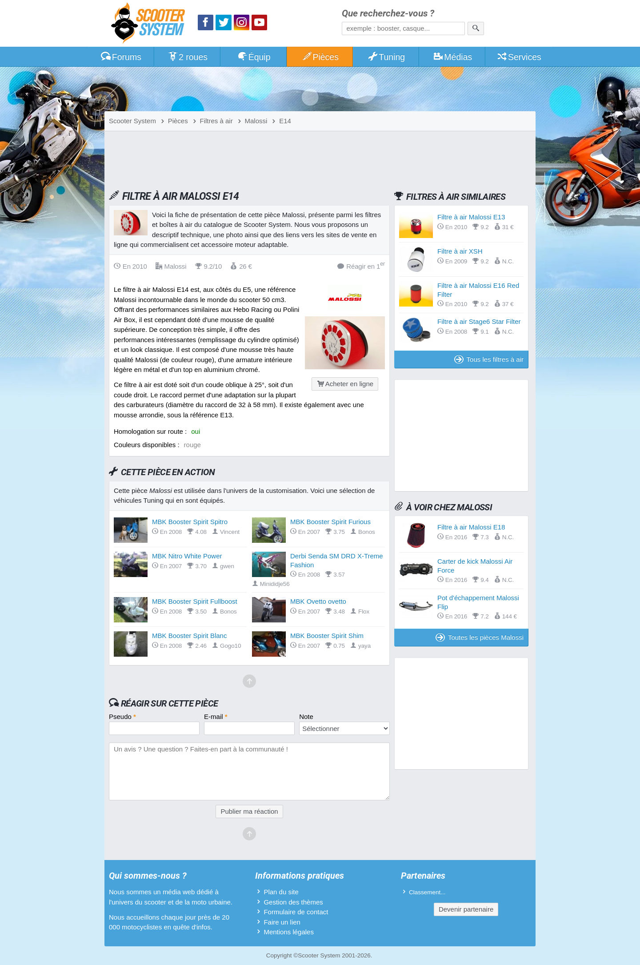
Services (518, 57)
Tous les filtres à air (489, 359)
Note (306, 716)
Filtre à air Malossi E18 (471, 527)
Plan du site (281, 892)
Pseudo (122, 716)
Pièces (320, 57)
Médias (452, 57)
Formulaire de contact (296, 912)
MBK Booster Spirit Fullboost (194, 601)
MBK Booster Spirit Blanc (189, 635)
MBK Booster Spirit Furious (330, 521)
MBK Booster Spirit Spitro (190, 521)
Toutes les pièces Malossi (480, 637)
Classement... (427, 892)
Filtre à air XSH (460, 251)
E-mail (216, 716)
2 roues (187, 57)
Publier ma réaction (249, 811)
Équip (254, 57)
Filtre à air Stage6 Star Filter (479, 321)
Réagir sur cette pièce (169, 703)
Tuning (386, 57)
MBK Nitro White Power (187, 556)
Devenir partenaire (466, 909)
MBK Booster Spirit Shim (327, 635)
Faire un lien (282, 922)
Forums (120, 57)
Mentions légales (289, 932)
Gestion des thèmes (293, 902)
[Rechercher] (476, 28)
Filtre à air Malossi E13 (471, 217)
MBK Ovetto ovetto (318, 601)
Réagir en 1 (361, 266)
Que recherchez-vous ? (388, 13)
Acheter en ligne (344, 384)
